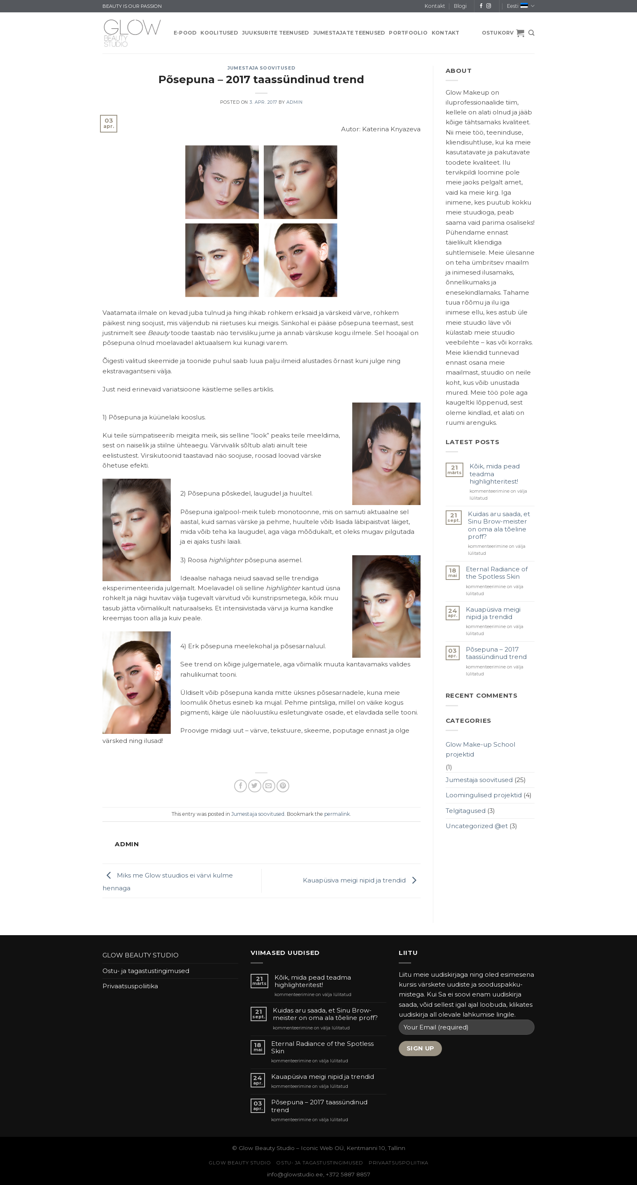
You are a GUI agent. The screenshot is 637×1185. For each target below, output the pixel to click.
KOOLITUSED (218, 33)
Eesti (521, 6)
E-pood (185, 33)
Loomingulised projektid (484, 795)
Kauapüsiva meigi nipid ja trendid (362, 880)
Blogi (460, 6)
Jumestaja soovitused (261, 68)
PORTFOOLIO (408, 33)
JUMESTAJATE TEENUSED (349, 33)
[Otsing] (531, 33)
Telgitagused (466, 811)
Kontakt (435, 6)
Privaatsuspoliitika (130, 986)
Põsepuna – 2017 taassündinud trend (496, 653)
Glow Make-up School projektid (480, 749)
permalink (337, 814)
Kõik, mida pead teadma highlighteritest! (495, 474)
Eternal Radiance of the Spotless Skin (497, 573)
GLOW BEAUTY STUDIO (140, 955)
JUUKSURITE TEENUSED (275, 33)
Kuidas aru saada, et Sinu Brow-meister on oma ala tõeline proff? (499, 525)
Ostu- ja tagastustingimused (145, 971)
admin (294, 102)
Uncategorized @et (477, 826)
